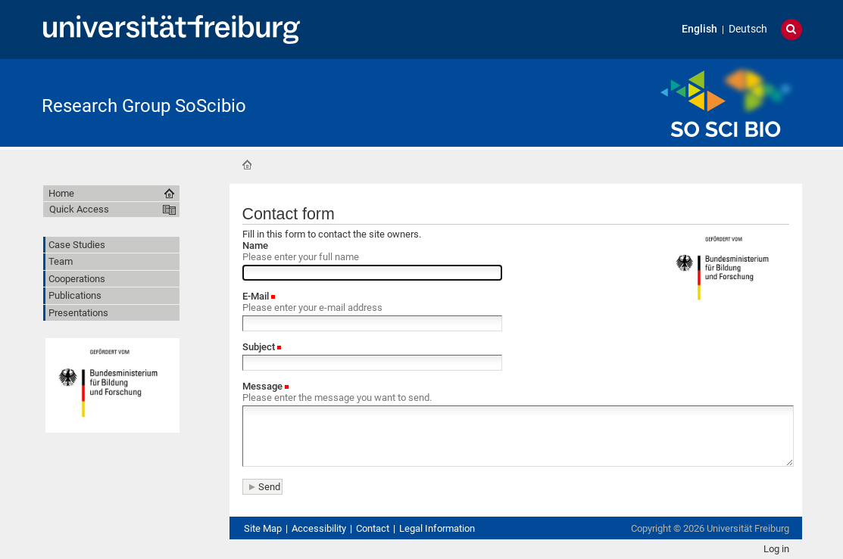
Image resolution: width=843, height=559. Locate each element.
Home (246, 165)
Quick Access (79, 209)
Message (263, 386)
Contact (372, 528)
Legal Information (437, 528)
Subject (259, 346)
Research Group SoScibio (144, 105)
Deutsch (748, 29)
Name (255, 245)
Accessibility (319, 528)
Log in (776, 548)
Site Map (263, 528)
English (699, 29)
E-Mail (256, 296)
